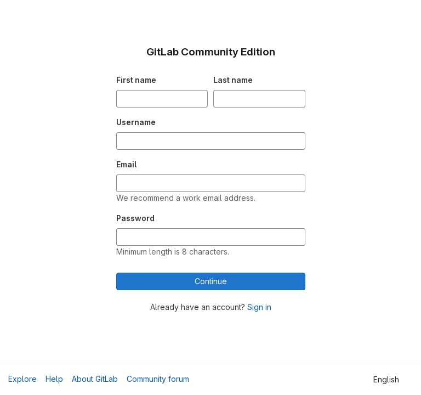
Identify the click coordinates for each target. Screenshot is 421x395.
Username (136, 122)
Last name (233, 79)
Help (54, 378)
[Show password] (296, 237)
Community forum (158, 378)
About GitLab (95, 378)
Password (135, 218)
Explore (22, 378)
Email (126, 164)
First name (136, 79)
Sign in (259, 307)
